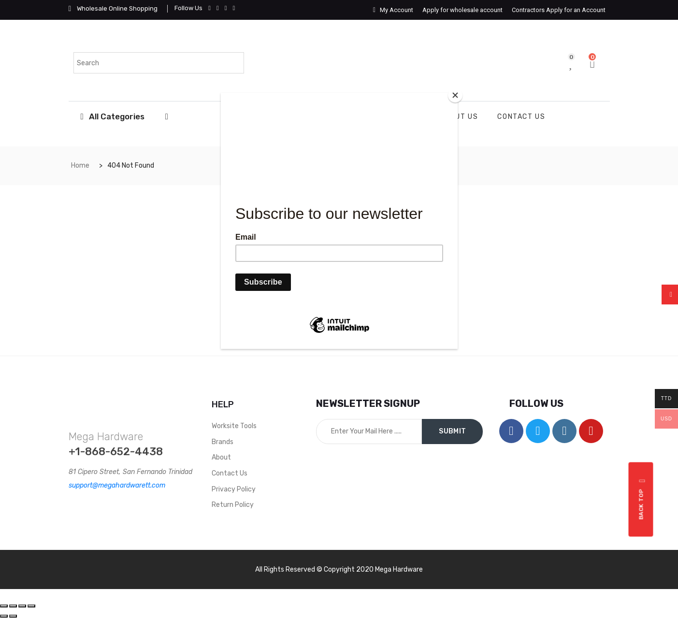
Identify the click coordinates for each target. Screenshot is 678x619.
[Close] (455, 95)
